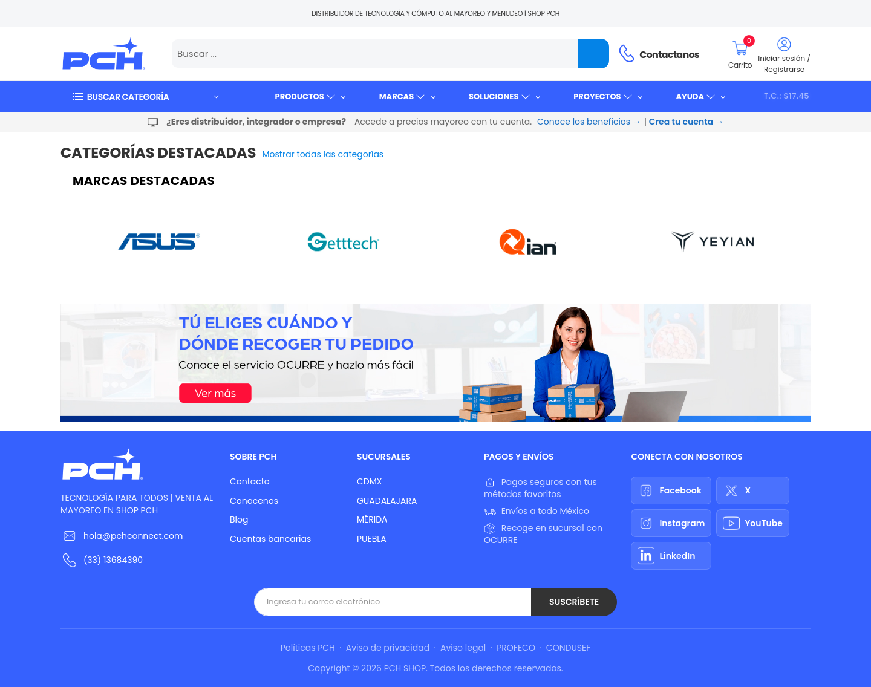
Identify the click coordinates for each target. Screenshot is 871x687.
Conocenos (254, 501)
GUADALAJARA (387, 501)
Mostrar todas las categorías (323, 154)
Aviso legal (463, 648)
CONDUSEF (568, 648)
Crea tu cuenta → (686, 122)
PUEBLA (372, 539)
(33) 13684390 (113, 560)
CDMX (369, 481)
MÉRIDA (372, 519)
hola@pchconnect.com (133, 536)
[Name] (593, 53)
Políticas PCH (308, 648)
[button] (145, 96)
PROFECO (516, 648)
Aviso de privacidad (387, 648)
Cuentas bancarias (270, 539)
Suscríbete (574, 602)
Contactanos (669, 55)
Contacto (250, 481)
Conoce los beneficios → (589, 122)
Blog (239, 519)
